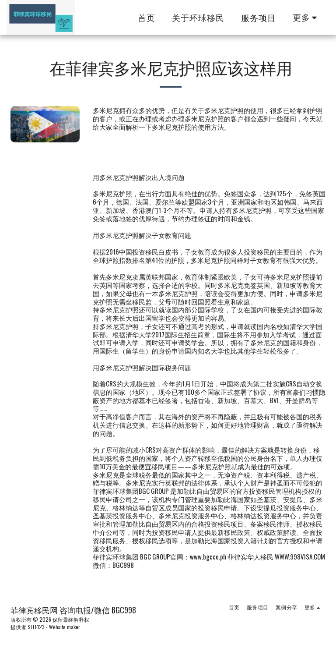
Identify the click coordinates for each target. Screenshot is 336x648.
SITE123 (36, 626)
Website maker (64, 626)
